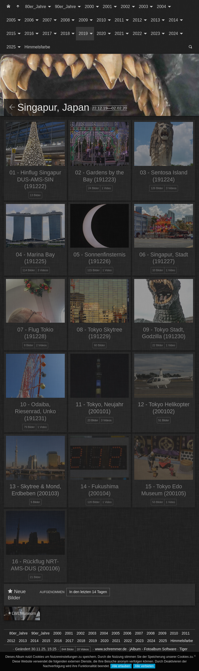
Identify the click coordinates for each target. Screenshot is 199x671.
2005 (11, 20)
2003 (143, 6)
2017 (47, 33)
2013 (155, 20)
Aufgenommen (52, 592)
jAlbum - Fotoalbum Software (153, 649)
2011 (119, 20)
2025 (11, 47)
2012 (137, 20)
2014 (173, 20)
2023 (155, 33)
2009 (83, 20)
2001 (107, 6)
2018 (65, 33)
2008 (65, 20)
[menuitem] (8, 6)
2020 (101, 33)
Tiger (183, 649)
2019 (83, 33)
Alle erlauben (121, 666)
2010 (101, 20)
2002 (125, 6)
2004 (161, 6)
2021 (119, 33)
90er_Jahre (65, 6)
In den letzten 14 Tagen (88, 592)
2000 (89, 6)
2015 (11, 33)
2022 (137, 33)
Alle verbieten (144, 666)
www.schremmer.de (110, 649)
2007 (47, 20)
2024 (173, 33)
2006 (29, 20)
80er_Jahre (35, 6)
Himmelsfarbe (37, 47)
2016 (29, 33)
